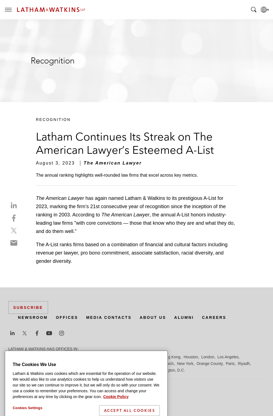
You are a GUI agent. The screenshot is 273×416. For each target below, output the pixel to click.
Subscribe (28, 307)
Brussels (59, 357)
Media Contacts (108, 317)
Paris (230, 363)
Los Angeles (228, 357)
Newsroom (33, 317)
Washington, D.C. (170, 370)
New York (185, 363)
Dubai (93, 357)
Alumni (184, 317)
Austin (13, 357)
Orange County (209, 363)
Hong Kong (170, 357)
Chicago (78, 357)
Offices (67, 317)
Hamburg (150, 357)
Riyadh (244, 363)
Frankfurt (131, 357)
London (207, 357)
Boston (43, 357)
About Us (153, 317)
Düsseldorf (110, 357)
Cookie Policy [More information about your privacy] (116, 404)
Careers (214, 317)
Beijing (28, 357)
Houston (191, 357)
